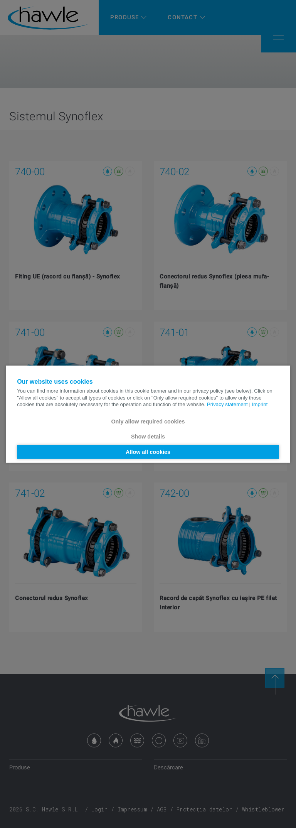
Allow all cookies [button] (148, 452)
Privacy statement (227, 404)
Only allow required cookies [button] (148, 421)
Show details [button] (148, 436)
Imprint (260, 404)
